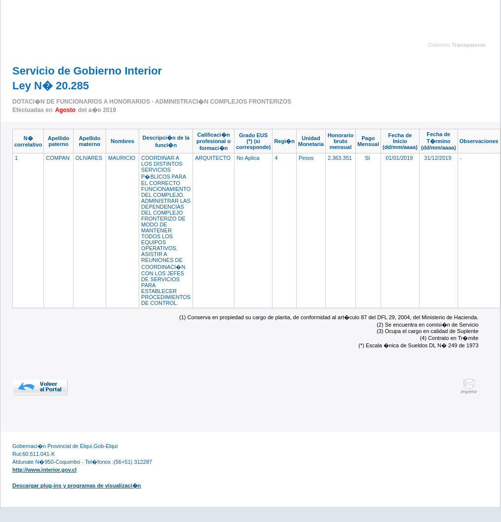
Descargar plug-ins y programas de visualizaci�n (76, 485)
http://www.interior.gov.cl (44, 470)
